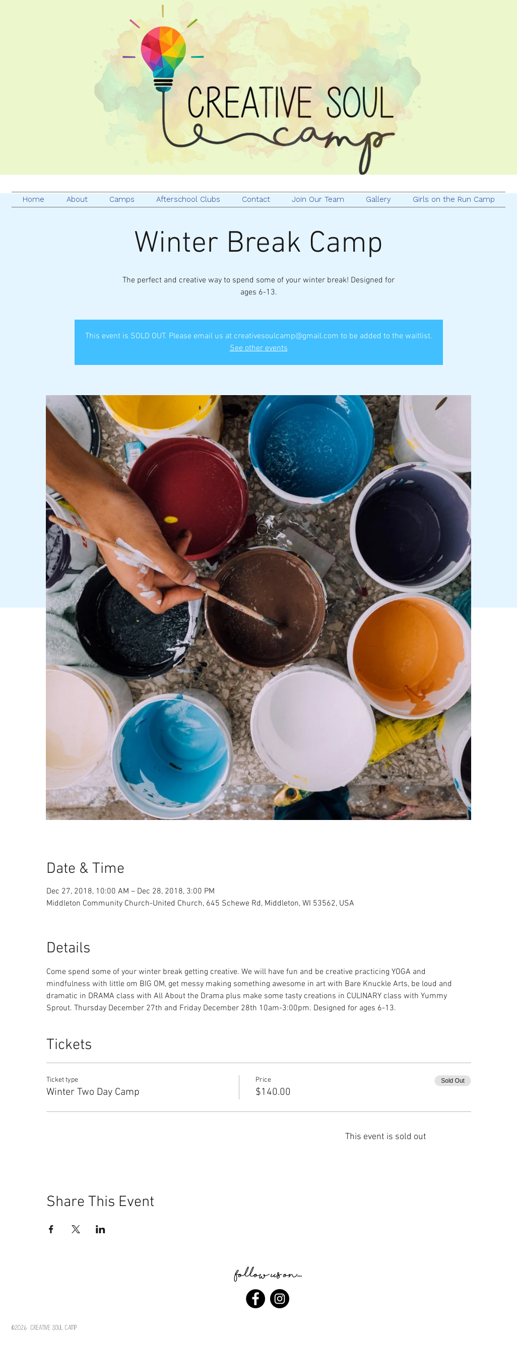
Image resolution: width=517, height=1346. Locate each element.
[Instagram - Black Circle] (279, 1298)
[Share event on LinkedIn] (100, 1229)
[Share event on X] (76, 1229)
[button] (188, 199)
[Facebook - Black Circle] (255, 1298)
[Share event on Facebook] (51, 1229)
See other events (259, 348)
